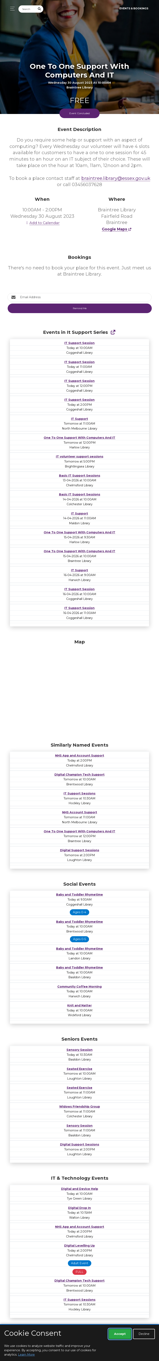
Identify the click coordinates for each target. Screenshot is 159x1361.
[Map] (79, 689)
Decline (144, 1334)
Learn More (26, 1354)
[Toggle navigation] (11, 8)
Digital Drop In (79, 1208)
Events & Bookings (133, 8)
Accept (120, 1334)
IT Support (79, 419)
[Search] (27, 9)
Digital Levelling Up (79, 1245)
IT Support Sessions (79, 793)
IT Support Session (79, 343)
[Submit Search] (39, 9)
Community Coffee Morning (79, 986)
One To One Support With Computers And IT (79, 438)
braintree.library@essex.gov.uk (115, 178)
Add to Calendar (42, 222)
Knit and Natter (79, 1005)
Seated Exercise (79, 1069)
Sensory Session (79, 1050)
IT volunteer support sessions (79, 456)
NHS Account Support (79, 812)
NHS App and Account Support (79, 755)
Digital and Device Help (79, 1189)
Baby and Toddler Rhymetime (79, 894)
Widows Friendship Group (79, 1106)
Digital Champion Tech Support (79, 774)
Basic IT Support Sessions (79, 475)
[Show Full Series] (113, 332)
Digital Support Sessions (79, 850)
